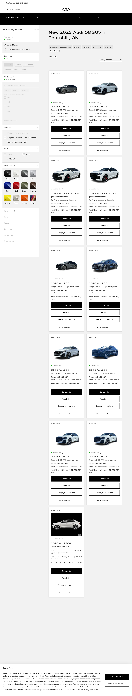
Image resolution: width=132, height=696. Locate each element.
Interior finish (21, 211)
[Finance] (74, 18)
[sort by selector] (114, 56)
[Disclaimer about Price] (67, 112)
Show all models (10, 120)
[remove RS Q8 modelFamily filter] (100, 47)
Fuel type (21, 223)
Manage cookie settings (117, 683)
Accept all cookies (117, 676)
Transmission (21, 241)
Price (21, 217)
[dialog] (66, 680)
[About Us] (92, 18)
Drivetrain (21, 229)
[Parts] (66, 18)
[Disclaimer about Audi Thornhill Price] (80, 118)
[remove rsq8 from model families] (27, 91)
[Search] (101, 18)
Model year (21, 149)
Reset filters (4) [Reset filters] (119, 47)
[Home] (9, 9)
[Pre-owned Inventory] (45, 18)
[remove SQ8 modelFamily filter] (88, 47)
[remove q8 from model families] (9, 91)
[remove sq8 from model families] (17, 91)
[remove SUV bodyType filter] (110, 47)
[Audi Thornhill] (13, 18)
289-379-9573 (22, 3)
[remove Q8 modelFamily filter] (78, 47)
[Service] (59, 18)
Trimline (21, 127)
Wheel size (21, 235)
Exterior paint (21, 165)
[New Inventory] (28, 18)
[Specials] (82, 18)
